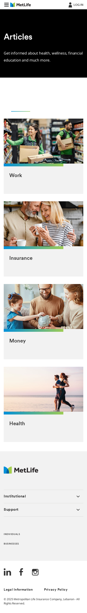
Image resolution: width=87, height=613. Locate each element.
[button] (6, 4)
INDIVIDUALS (12, 534)
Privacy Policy (56, 590)
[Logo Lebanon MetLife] (21, 472)
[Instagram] (35, 572)
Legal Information (18, 590)
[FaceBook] (21, 572)
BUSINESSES (11, 544)
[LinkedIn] (7, 572)
